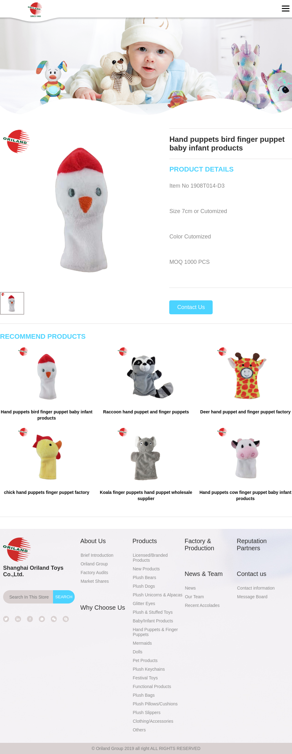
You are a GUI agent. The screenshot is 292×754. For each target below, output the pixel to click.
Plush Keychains (149, 669)
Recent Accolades (202, 605)
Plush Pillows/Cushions (155, 703)
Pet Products (145, 660)
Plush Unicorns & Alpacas (157, 594)
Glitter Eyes (144, 603)
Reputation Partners (252, 544)
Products (144, 541)
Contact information (256, 588)
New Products (146, 568)
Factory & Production (199, 544)
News (190, 588)
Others (139, 729)
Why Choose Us (102, 607)
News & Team (203, 573)
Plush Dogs (144, 586)
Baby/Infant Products (153, 620)
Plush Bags (144, 695)
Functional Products (152, 686)
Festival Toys (145, 677)
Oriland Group (94, 563)
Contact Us (191, 307)
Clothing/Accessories (153, 721)
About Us (93, 541)
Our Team (194, 596)
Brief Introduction (97, 555)
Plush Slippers (147, 712)
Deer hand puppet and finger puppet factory (245, 411)
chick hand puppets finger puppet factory (46, 492)
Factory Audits (94, 572)
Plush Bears (144, 577)
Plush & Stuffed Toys (153, 612)
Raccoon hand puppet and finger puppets (146, 411)
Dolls (137, 651)
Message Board (252, 596)
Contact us (252, 573)
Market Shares (95, 581)
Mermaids (142, 643)
